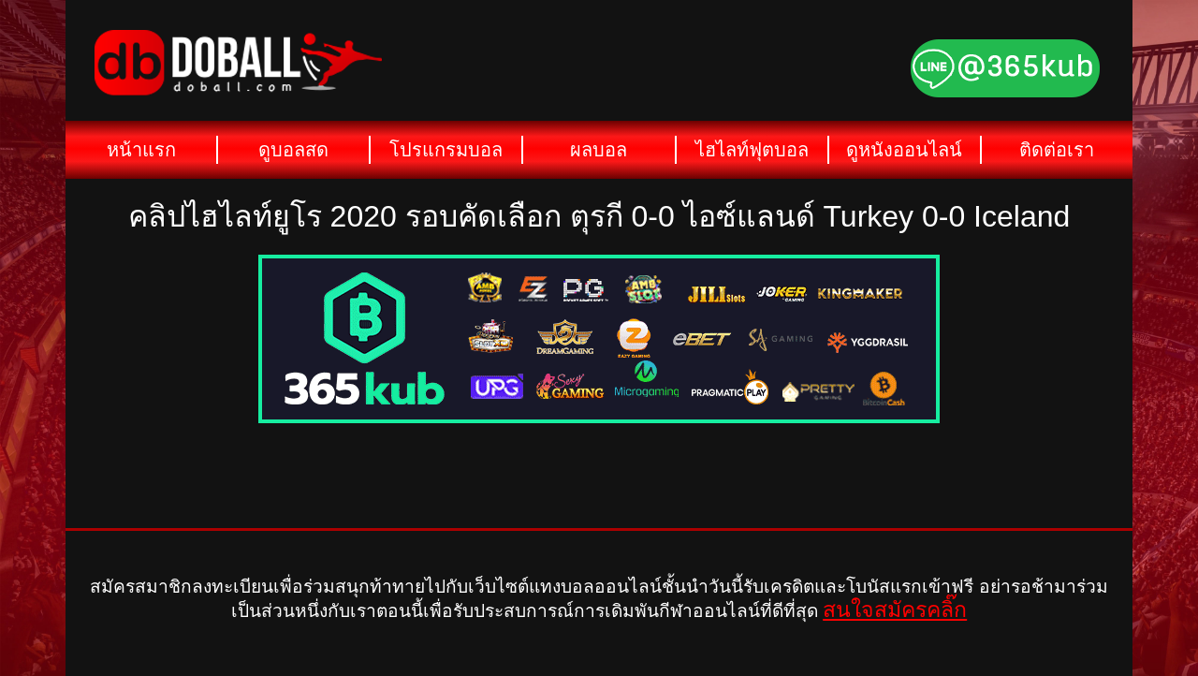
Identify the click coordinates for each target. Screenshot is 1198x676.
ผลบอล (598, 150)
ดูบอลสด (293, 150)
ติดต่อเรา (1056, 150)
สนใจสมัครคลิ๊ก (895, 609)
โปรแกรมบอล (446, 150)
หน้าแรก (141, 150)
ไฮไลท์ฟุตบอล (752, 150)
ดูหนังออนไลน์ (904, 150)
